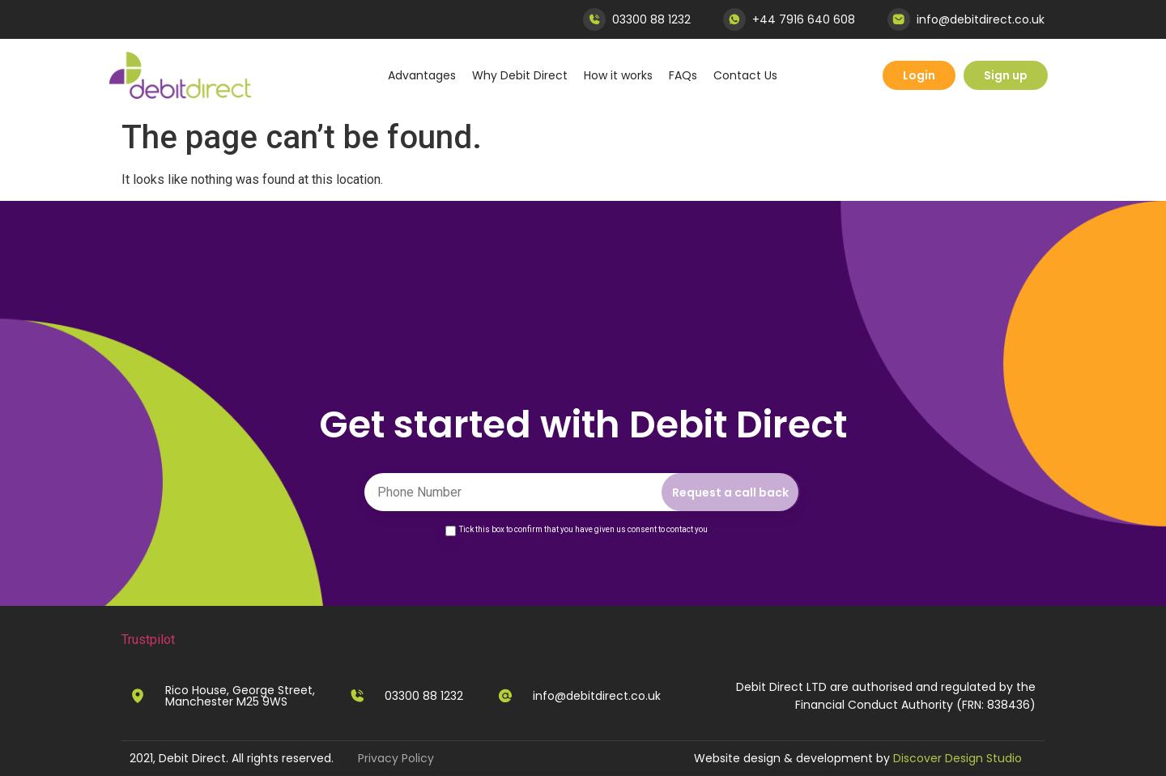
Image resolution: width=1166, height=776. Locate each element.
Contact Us (745, 75)
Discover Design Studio (957, 758)
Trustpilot (148, 639)
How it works (618, 75)
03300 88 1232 (651, 19)
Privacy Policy (396, 758)
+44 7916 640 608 (803, 19)
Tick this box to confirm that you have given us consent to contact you (583, 529)
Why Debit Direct (520, 75)
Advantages (422, 75)
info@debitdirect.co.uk (981, 19)
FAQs (683, 75)
